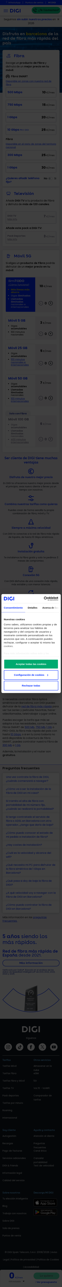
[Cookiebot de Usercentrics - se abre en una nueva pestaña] (44, 598)
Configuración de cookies (31, 674)
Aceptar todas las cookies (31, 664)
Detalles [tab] (32, 607)
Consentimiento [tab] (13, 607)
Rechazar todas (31, 685)
